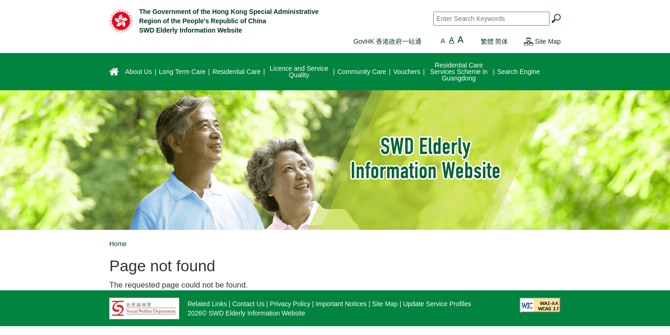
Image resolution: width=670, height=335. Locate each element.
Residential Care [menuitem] (237, 71)
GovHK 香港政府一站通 (387, 41)
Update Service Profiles (437, 304)
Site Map (548, 41)
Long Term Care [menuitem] (182, 71)
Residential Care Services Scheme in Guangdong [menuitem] (459, 71)
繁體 (487, 41)
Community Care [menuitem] (361, 71)
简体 (501, 41)
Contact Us (248, 304)
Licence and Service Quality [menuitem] (299, 72)
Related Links (207, 304)
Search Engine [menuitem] (518, 71)
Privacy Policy (290, 304)
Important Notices (341, 304)
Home (118, 244)
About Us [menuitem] (138, 71)
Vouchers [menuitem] (406, 71)
